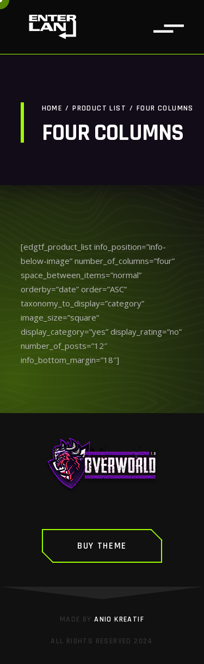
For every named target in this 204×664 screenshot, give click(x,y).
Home (52, 108)
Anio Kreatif (119, 619)
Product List (99, 108)
